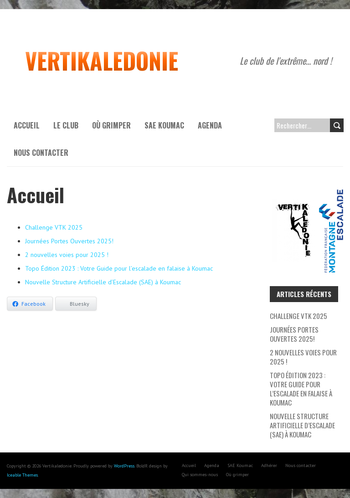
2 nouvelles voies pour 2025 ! (66, 255)
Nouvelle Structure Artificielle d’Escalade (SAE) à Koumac (103, 282)
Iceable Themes (22, 475)
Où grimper (111, 125)
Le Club (65, 125)
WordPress (124, 466)
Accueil (27, 125)
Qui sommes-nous (200, 474)
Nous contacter (41, 152)
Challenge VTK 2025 (53, 227)
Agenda (210, 125)
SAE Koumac (164, 125)
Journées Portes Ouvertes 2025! (69, 241)
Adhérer (269, 465)
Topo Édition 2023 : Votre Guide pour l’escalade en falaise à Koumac (119, 268)
